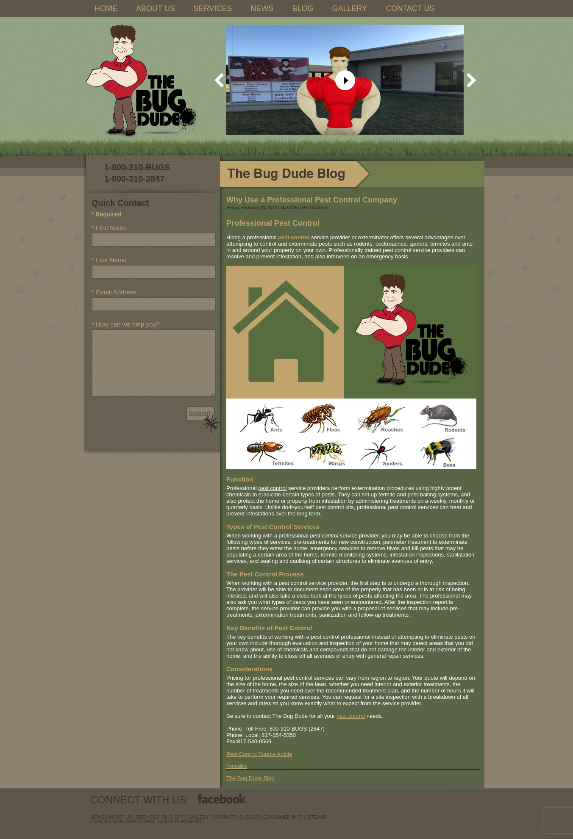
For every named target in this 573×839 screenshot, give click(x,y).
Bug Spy (173, 817)
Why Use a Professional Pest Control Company (311, 200)
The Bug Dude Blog (250, 778)
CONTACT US (410, 8)
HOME (106, 8)
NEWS (261, 8)
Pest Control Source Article (259, 754)
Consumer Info (283, 817)
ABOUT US (155, 8)
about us (120, 817)
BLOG (302, 8)
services (147, 817)
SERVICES (213, 8)
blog (252, 817)
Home (98, 817)
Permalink (236, 766)
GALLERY (349, 8)
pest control (351, 716)
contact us (228, 817)
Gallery (198, 817)
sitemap (316, 817)
